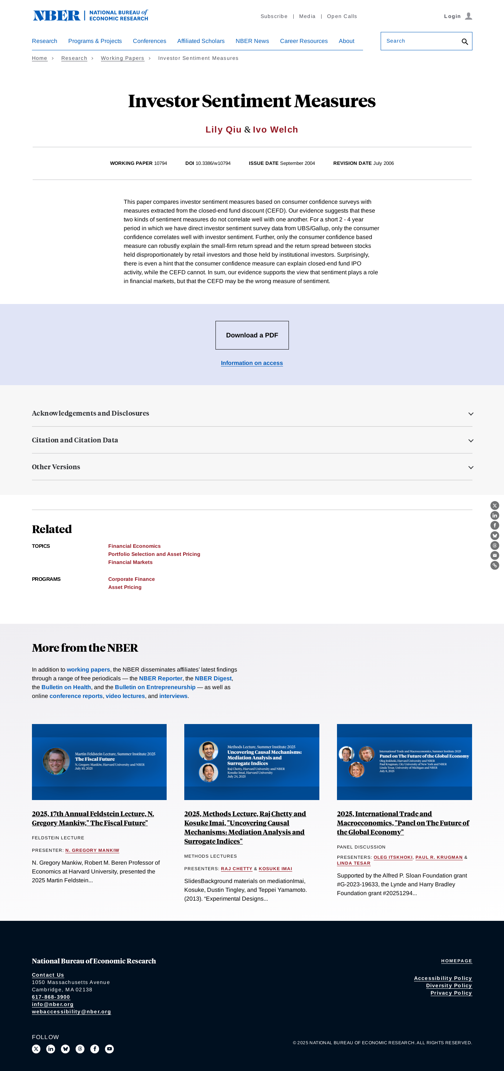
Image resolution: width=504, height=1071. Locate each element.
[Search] (465, 42)
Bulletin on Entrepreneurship (155, 687)
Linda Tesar (354, 863)
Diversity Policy (449, 985)
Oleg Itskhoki (393, 857)
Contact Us (48, 975)
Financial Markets (130, 562)
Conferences (149, 41)
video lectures (125, 696)
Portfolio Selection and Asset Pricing (154, 554)
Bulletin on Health (66, 687)
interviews (173, 696)
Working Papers (123, 58)
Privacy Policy (451, 993)
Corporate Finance (131, 579)
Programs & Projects (95, 41)
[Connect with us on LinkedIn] (50, 1049)
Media (307, 16)
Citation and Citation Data (75, 439)
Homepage (456, 960)
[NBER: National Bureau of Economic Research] (96, 19)
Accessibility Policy (443, 978)
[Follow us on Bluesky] (65, 1049)
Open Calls (342, 16)
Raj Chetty (237, 868)
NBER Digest (213, 678)
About (346, 41)
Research (44, 41)
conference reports (76, 696)
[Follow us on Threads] (80, 1049)
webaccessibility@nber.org (71, 1011)
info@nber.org (53, 1004)
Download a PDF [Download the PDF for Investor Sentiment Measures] (252, 335)
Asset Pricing (125, 587)
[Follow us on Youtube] (109, 1049)
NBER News (252, 41)
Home (40, 58)
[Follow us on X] (36, 1049)
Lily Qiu (224, 129)
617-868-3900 (51, 997)
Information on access (252, 363)
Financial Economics (134, 546)
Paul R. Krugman (439, 857)
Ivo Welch (275, 129)
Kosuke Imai (275, 868)
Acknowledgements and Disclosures (90, 413)
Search (396, 40)
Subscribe (274, 16)
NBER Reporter (160, 678)
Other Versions (56, 466)
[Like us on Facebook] (94, 1049)
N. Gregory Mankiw (92, 850)
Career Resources (304, 41)
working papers (88, 669)
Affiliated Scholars (201, 41)
